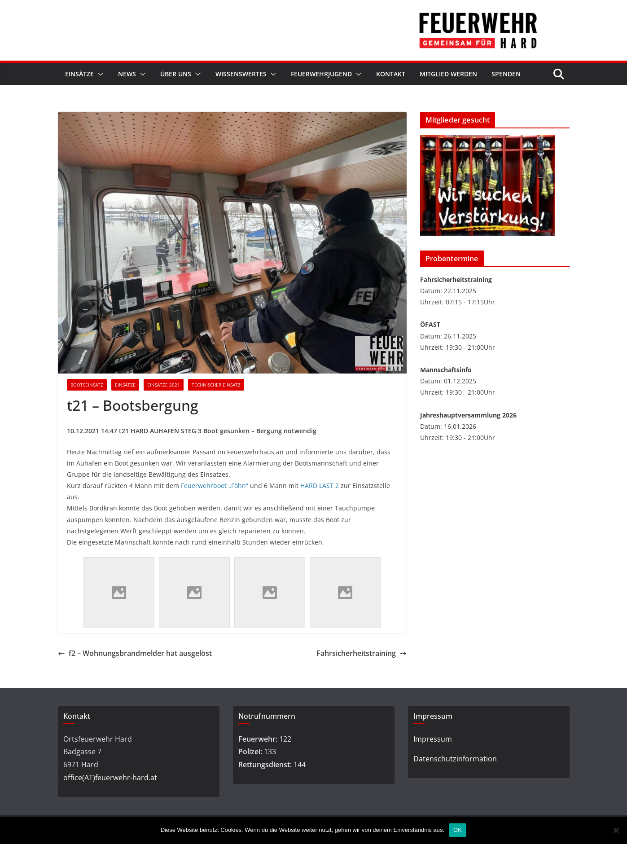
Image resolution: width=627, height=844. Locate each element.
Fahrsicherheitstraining (361, 653)
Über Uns (175, 74)
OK (457, 829)
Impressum (432, 739)
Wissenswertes (241, 74)
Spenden (506, 74)
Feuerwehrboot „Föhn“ (214, 485)
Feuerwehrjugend (321, 74)
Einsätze (79, 74)
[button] (99, 74)
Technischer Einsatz (216, 385)
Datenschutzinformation (455, 759)
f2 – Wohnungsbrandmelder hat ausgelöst (135, 653)
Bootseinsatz (86, 385)
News (127, 74)
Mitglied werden (448, 74)
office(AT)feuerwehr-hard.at (110, 777)
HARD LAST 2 (319, 485)
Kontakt (390, 74)
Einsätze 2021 (163, 385)
